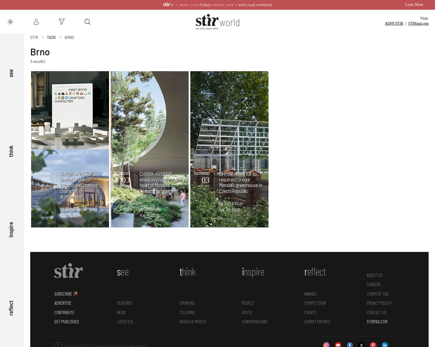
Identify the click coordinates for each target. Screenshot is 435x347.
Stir (34, 36)
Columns (187, 312)
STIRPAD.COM (377, 321)
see (10, 73)
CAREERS (374, 284)
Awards (310, 293)
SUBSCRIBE (63, 293)
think (10, 151)
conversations (254, 321)
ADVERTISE (62, 302)
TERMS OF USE (378, 293)
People (248, 302)
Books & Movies (192, 321)
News (121, 312)
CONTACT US (376, 312)
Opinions (186, 302)
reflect (10, 308)
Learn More (414, 5)
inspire (10, 229)
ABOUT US (374, 274)
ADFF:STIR (394, 23)
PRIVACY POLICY (379, 302)
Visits (247, 312)
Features (124, 302)
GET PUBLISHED (66, 321)
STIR (418, 23)
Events (310, 312)
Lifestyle (125, 321)
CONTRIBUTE (64, 312)
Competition (315, 302)
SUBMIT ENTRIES (317, 321)
